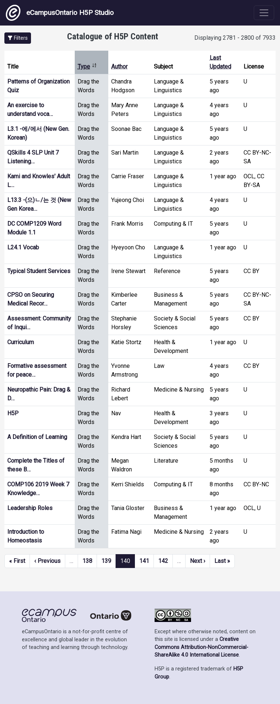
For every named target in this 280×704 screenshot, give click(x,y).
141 (144, 560)
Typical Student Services (38, 271)
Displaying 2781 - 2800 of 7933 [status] (235, 37)
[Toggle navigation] (264, 12)
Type (87, 66)
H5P (13, 413)
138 (87, 560)
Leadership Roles (29, 508)
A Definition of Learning (37, 436)
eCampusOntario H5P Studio (60, 13)
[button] (17, 38)
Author (119, 66)
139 (106, 560)
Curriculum (20, 342)
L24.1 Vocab (23, 247)
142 (163, 560)
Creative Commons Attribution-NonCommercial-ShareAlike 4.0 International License (201, 647)
